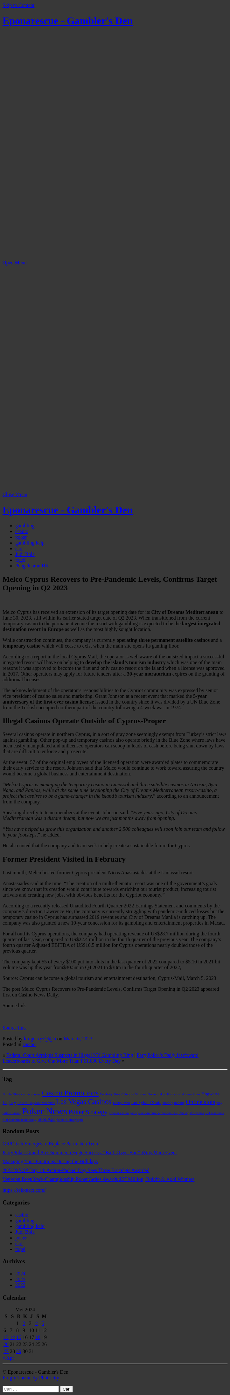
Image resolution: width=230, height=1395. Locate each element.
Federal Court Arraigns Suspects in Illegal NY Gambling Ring (69, 1055)
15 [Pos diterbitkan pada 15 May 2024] (18, 1337)
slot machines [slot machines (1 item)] (214, 1113)
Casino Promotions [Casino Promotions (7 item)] (70, 1093)
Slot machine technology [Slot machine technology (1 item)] (19, 1119)
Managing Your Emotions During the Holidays (50, 1161)
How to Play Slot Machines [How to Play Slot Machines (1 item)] (36, 1103)
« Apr (8, 1358)
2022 (20, 1285)
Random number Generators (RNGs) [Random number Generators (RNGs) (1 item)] (163, 1113)
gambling (24, 525)
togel (20, 560)
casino (21, 531)
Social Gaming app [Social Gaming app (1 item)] (70, 1119)
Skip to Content (18, 5)
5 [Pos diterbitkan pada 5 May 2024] (43, 1323)
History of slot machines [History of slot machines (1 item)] (183, 1094)
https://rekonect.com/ (24, 1190)
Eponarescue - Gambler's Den (68, 20)
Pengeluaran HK (32, 565)
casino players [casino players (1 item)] (31, 1094)
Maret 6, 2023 (78, 1038)
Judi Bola (25, 554)
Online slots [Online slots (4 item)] (200, 1102)
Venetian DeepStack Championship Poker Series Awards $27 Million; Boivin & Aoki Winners (98, 1179)
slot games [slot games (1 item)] (197, 1113)
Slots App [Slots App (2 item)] (47, 1119)
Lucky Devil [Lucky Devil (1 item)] (121, 1103)
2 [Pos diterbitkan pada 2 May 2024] (24, 1323)
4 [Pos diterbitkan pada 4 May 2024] (36, 1323)
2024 (20, 1273)
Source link (14, 1028)
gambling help (30, 542)
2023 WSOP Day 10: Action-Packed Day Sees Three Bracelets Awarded (76, 1170)
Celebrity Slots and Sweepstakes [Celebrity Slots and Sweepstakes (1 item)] (144, 1094)
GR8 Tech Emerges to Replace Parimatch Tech (50, 1143)
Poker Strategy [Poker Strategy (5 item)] (88, 1112)
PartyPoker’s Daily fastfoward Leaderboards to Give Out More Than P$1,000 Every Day (101, 1058)
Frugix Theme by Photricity (31, 1377)
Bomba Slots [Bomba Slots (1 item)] (11, 1094)
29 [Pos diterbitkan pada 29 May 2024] (18, 1351)
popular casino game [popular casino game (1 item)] (123, 1113)
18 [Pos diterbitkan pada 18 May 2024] (37, 1337)
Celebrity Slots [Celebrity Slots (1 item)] (110, 1094)
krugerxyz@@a (40, 1038)
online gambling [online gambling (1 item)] (174, 1103)
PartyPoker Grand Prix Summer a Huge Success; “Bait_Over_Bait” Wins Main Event (90, 1152)
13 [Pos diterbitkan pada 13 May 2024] (6, 1337)
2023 (20, 1279)
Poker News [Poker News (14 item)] (44, 1111)
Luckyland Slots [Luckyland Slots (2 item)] (146, 1102)
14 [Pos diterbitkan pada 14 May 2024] (12, 1337)
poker (21, 537)
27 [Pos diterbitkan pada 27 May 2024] (6, 1351)
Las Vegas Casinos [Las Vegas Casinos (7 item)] (84, 1101)
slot (19, 548)
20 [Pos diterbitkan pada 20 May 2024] (6, 1344)
